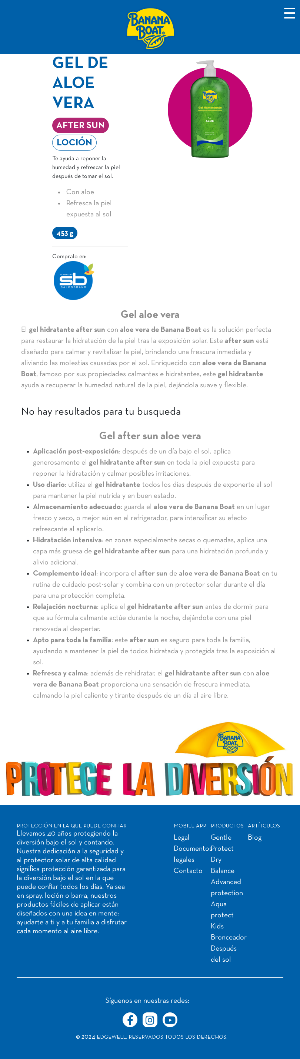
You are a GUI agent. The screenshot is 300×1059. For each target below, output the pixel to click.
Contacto (188, 871)
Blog (254, 837)
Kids (217, 926)
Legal (182, 837)
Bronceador (229, 937)
